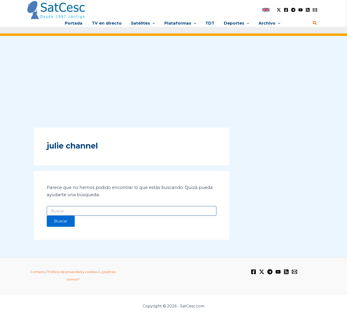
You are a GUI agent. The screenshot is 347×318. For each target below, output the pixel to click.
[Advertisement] (173, 76)
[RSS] (308, 10)
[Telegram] (293, 10)
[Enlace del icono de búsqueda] (315, 23)
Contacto (38, 272)
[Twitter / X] (279, 10)
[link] (265, 9)
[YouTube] (300, 10)
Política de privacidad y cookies (73, 272)
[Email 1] (315, 10)
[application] (153, 23)
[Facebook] (286, 10)
